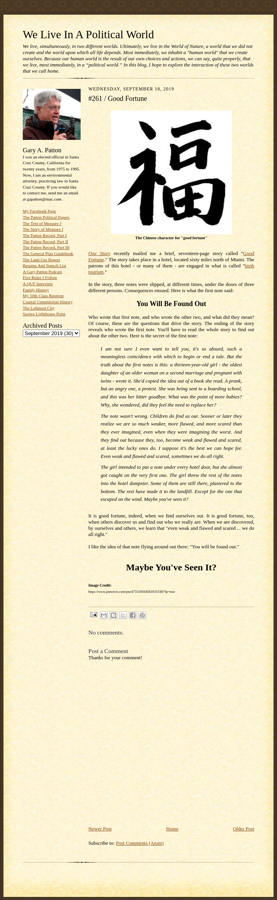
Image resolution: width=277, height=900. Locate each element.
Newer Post (99, 829)
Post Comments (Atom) (140, 843)
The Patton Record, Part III (46, 247)
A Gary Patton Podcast (42, 271)
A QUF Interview (38, 283)
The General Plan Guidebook (48, 253)
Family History (36, 290)
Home (172, 829)
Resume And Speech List (44, 265)
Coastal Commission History (48, 301)
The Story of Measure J (43, 229)
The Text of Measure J (42, 223)
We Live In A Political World (88, 34)
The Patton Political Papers (46, 217)
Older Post (243, 829)
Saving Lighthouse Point (44, 313)
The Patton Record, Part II (45, 241)
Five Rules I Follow (40, 277)
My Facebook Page (39, 211)
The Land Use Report (41, 259)
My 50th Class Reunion (43, 295)
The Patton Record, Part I (45, 235)
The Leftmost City (39, 308)
